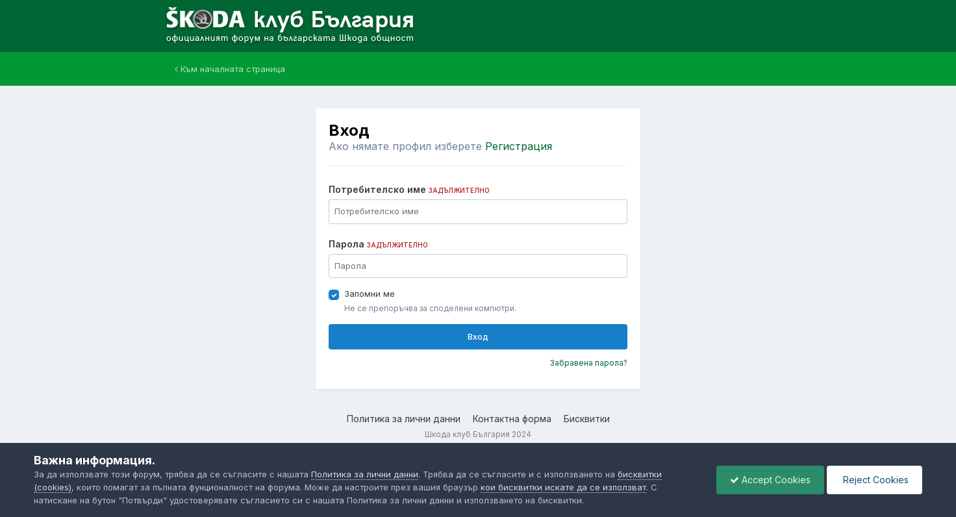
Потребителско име (409, 189)
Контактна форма (512, 418)
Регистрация (518, 146)
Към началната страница (230, 69)
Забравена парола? (588, 363)
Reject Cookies (874, 479)
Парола (378, 243)
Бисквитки (587, 418)
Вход (478, 336)
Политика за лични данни (403, 418)
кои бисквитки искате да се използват (563, 487)
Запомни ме (369, 293)
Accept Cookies (770, 479)
